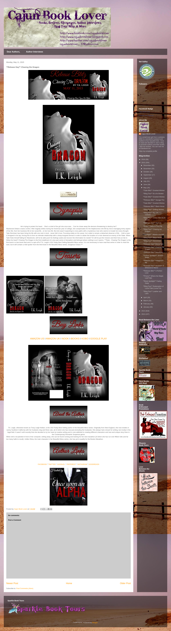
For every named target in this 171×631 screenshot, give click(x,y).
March (145, 301)
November (147, 169)
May (145, 188)
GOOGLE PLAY (98, 338)
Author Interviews (34, 52)
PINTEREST (71, 464)
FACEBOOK (42, 464)
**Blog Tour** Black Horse (152, 238)
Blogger (95, 622)
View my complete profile (148, 151)
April (145, 297)
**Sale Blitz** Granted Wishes (153, 190)
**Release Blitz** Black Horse (153, 206)
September (147, 175)
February (147, 304)
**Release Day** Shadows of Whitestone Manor (153, 267)
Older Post (125, 583)
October (146, 172)
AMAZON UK (53, 338)
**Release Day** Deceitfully (153, 252)
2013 (143, 314)
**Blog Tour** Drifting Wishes (153, 209)
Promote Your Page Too (146, 115)
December (147, 165)
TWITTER (52, 464)
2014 (143, 311)
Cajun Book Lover (144, 111)
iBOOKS (75, 338)
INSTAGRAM (82, 464)
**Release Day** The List (152, 223)
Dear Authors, (13, 52)
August (146, 178)
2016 (143, 159)
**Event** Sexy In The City (152, 226)
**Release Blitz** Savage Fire (153, 200)
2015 (143, 162)
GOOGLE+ (61, 464)
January (146, 307)
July (145, 181)
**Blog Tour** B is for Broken (153, 193)
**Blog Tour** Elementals (152, 241)
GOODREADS (94, 464)
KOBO (84, 338)
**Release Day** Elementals (153, 244)
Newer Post (12, 583)
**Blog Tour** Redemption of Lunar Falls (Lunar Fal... (153, 287)
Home (69, 583)
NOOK (65, 338)
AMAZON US (37, 338)
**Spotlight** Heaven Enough (153, 234)
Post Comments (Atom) (24, 588)
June (145, 184)
